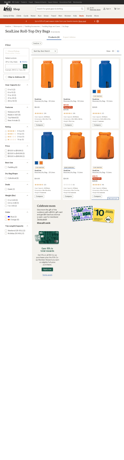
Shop (16, 9)
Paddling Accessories (32, 26)
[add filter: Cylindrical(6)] (10, 178)
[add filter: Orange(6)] (10, 219)
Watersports (17, 26)
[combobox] (60, 8)
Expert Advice (69, 37)
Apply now (47, 269)
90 (118, 51)
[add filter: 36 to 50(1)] (9, 101)
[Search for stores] (25, 66)
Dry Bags (65, 26)
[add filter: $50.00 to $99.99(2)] (13, 156)
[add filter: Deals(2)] (8, 189)
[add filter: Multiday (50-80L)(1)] (13, 233)
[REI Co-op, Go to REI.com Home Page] (7, 8)
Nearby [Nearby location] (23, 62)
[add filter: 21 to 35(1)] (9, 98)
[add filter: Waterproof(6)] (10, 112)
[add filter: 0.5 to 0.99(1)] (10, 203)
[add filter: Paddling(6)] (9, 167)
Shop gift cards (43, 223)
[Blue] (94, 91)
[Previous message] (26, 21)
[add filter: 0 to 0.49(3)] (9, 200)
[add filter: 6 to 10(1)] (8, 92)
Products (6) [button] (54, 37)
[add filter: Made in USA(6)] (11, 115)
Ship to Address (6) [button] (15, 77)
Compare (39, 125)
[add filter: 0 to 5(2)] (8, 89)
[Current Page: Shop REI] (7, 2)
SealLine (8, 26)
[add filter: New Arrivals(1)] (11, 120)
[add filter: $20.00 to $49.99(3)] (13, 153)
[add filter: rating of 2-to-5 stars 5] (14, 136)
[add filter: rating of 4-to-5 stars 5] (14, 131)
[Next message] (94, 21)
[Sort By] (44, 51)
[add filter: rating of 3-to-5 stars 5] (14, 134)
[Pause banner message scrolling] (97, 21)
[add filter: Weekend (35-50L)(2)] (13, 230)
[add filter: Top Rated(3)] (10, 117)
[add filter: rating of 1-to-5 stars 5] (14, 139)
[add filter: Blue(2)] (9, 217)
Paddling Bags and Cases (51, 26)
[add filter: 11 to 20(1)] (9, 95)
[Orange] (99, 91)
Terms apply (42, 219)
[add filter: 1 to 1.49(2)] (9, 206)
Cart (117, 8)
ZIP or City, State (11, 62)
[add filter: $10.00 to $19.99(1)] (12, 150)
